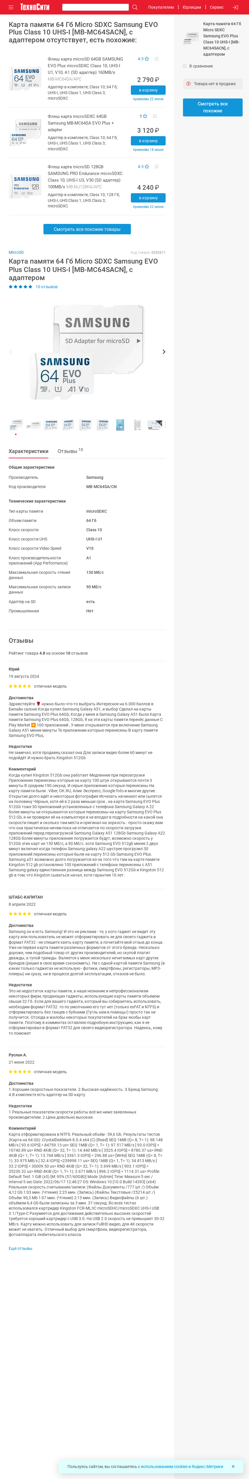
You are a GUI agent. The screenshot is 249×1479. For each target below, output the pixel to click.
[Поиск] (133, 7)
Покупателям (161, 7)
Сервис (217, 7)
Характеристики (28, 451)
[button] (84, 352)
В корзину (148, 90)
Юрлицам (192, 7)
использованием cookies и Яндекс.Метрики (182, 1466)
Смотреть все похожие (213, 107)
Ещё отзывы (20, 1248)
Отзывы (70, 450)
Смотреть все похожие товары (87, 229)
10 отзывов (33, 286)
